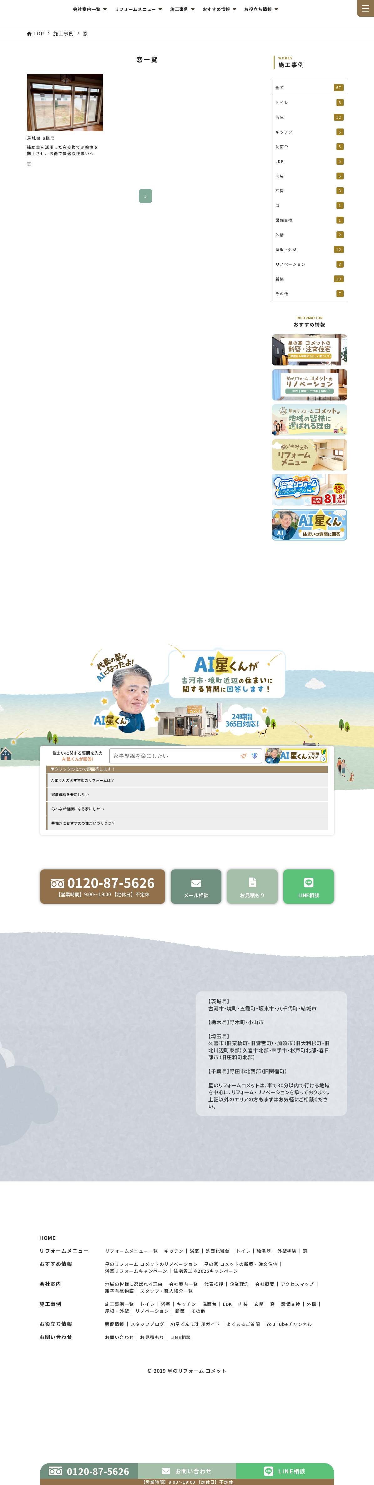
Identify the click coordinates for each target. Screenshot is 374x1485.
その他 (198, 1400)
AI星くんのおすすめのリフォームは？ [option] (82, 782)
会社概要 (265, 1374)
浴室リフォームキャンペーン (136, 1360)
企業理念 (239, 1374)
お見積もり (152, 1427)
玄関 (259, 1394)
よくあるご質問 (243, 1414)
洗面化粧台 (218, 1340)
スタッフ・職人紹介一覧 (166, 1380)
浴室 (195, 1340)
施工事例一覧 (119, 1394)
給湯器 (264, 1340)
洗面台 (209, 1394)
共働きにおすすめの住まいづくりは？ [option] (83, 825)
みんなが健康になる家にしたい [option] (77, 810)
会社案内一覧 (183, 1374)
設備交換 (291, 1394)
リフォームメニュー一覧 (131, 1340)
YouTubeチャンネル (289, 1414)
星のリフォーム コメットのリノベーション (151, 1354)
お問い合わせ (119, 1427)
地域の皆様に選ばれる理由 (134, 1374)
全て (309, 87)
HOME (47, 1327)
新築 (180, 1400)
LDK (227, 1394)
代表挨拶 (214, 1374)
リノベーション (152, 1400)
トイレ (243, 1340)
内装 (243, 1394)
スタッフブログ (147, 1414)
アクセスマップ (297, 1374)
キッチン (174, 1340)
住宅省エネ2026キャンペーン (206, 1360)
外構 (311, 1394)
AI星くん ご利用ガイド (195, 1414)
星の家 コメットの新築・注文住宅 (241, 1354)
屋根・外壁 (117, 1400)
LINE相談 (180, 1427)
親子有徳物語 (119, 1380)
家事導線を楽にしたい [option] (70, 796)
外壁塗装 (287, 1340)
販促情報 (114, 1414)
